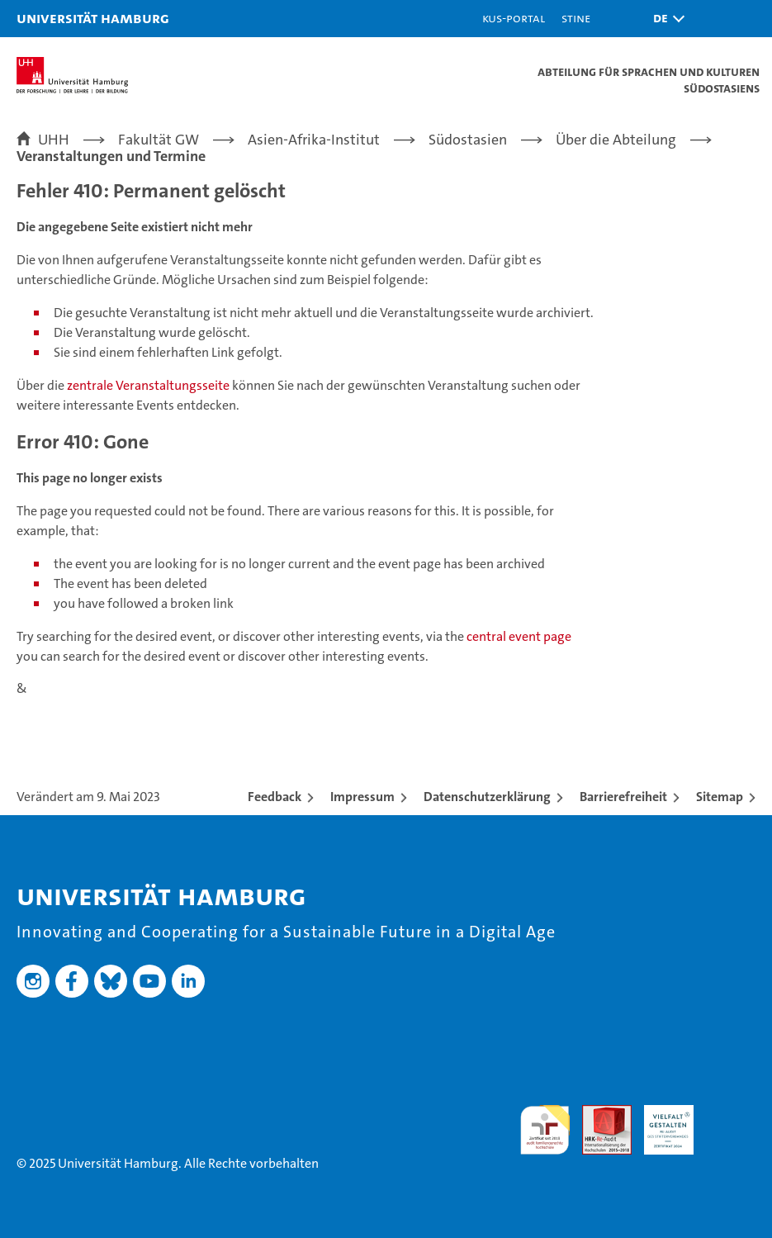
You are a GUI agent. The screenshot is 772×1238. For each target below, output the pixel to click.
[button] (664, 18)
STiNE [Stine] (575, 17)
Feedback (274, 796)
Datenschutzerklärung (487, 796)
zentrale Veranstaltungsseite (149, 385)
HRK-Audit (659, 1122)
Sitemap (719, 796)
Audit (597, 1113)
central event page (519, 636)
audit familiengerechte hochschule (545, 1130)
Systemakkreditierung (730, 1113)
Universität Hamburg (93, 17)
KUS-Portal (513, 17)
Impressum (362, 796)
